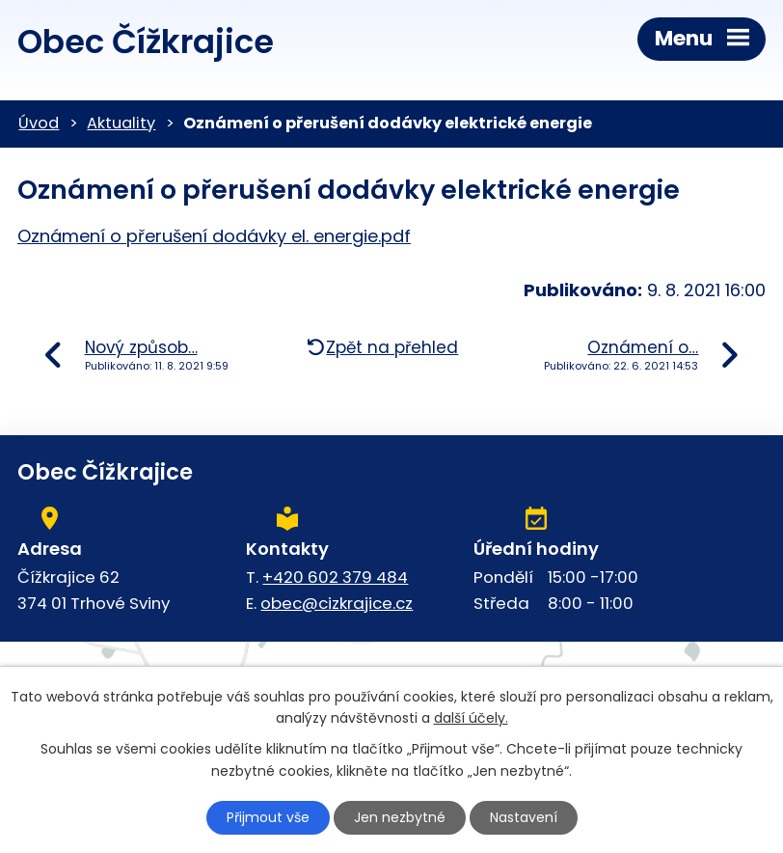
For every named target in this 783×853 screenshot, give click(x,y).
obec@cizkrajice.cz (336, 603)
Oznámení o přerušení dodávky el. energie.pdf (214, 236)
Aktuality (121, 123)
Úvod (38, 123)
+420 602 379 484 (335, 577)
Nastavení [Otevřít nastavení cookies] (523, 817)
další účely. (471, 719)
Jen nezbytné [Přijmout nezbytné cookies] (400, 817)
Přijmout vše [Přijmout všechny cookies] (268, 817)
